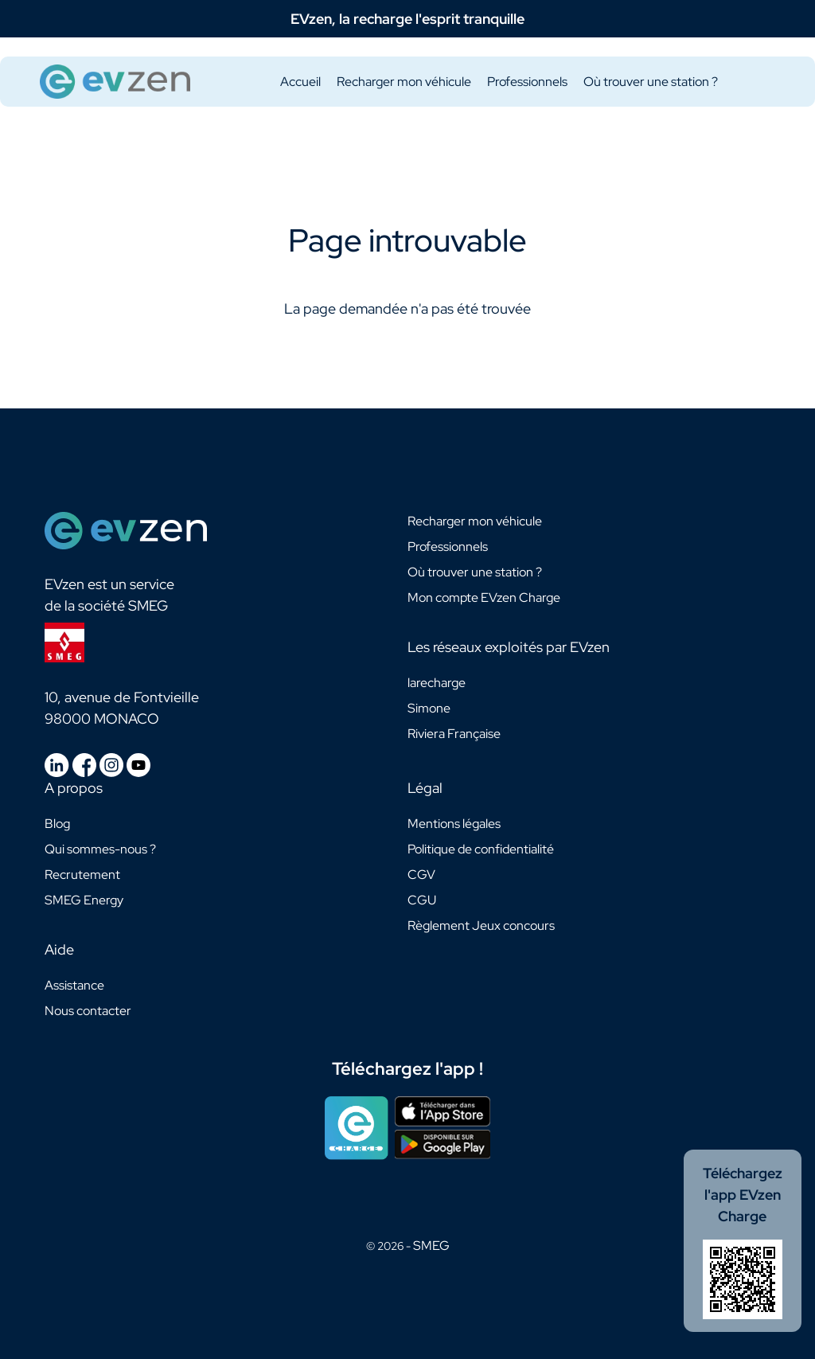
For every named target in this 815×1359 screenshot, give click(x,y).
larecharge (437, 682)
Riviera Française (454, 733)
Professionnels (527, 81)
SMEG (431, 1245)
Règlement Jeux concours (481, 925)
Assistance (74, 985)
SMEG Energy (84, 900)
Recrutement (82, 874)
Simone (429, 708)
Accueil (300, 81)
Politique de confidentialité (481, 849)
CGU (422, 900)
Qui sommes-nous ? (100, 849)
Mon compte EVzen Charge (484, 597)
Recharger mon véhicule (404, 81)
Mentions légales (454, 823)
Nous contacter (88, 1010)
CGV (421, 874)
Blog (57, 823)
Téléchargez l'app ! (407, 1069)
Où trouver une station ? (650, 81)
